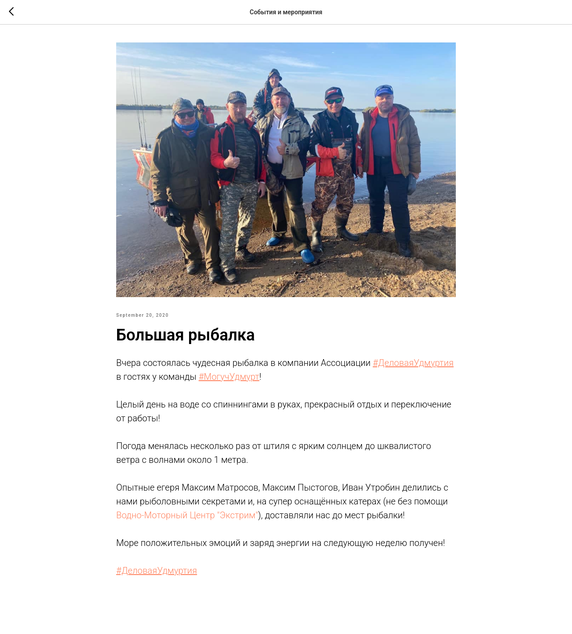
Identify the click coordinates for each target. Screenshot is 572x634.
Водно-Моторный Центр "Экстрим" (187, 515)
